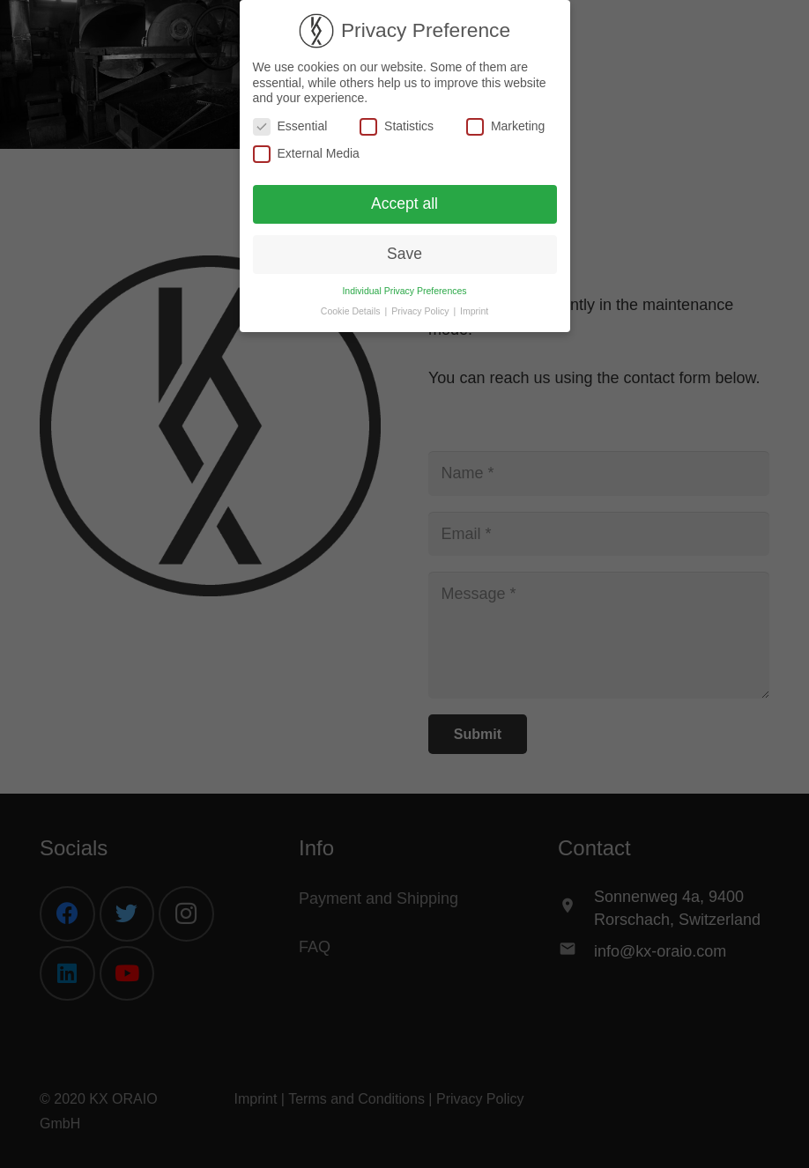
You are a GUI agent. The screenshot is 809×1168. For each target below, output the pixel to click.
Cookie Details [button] (352, 311)
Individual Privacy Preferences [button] (404, 290)
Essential (290, 126)
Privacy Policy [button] (421, 311)
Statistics (397, 126)
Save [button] (404, 253)
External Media (306, 153)
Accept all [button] (404, 203)
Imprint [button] (474, 311)
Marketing (505, 126)
